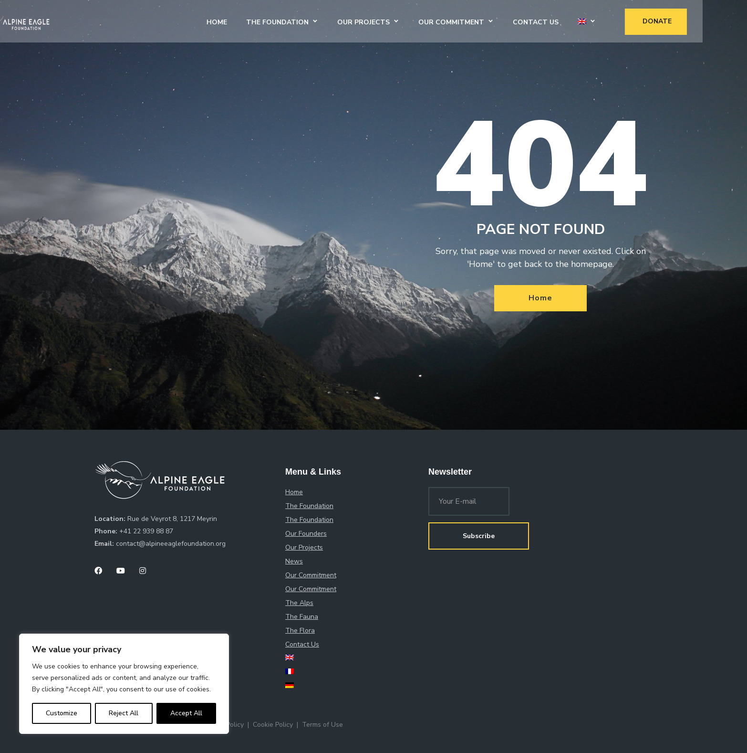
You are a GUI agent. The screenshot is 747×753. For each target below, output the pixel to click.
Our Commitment (497, 20)
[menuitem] (628, 21)
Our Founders (306, 533)
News (294, 561)
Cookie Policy (273, 724)
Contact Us (582, 20)
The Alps (299, 602)
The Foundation (323, 20)
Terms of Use (322, 724)
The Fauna (301, 616)
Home (263, 20)
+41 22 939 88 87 (146, 531)
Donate (703, 19)
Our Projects (410, 20)
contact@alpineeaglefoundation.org (171, 543)
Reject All (123, 713)
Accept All (186, 713)
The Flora (300, 630)
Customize (61, 713)
